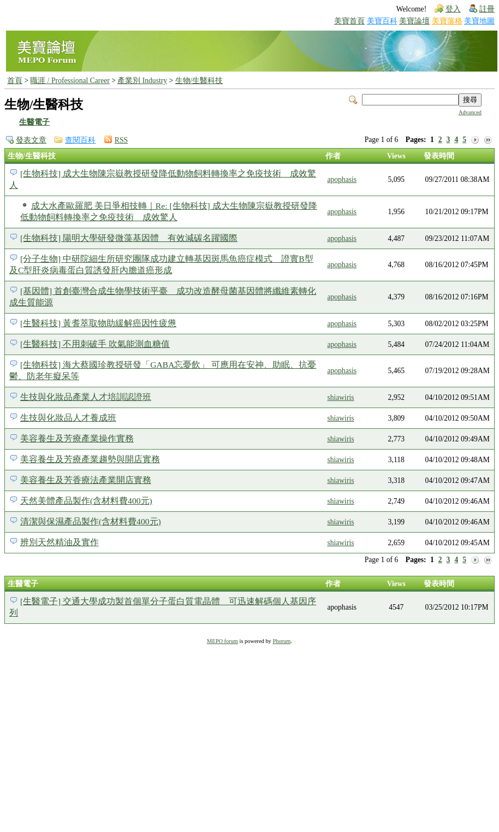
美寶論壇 (414, 21)
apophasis (342, 179)
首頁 (14, 80)
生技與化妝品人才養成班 (68, 417)
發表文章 (31, 140)
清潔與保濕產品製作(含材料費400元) (90, 521)
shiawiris (340, 397)
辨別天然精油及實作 (59, 542)
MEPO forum (222, 641)
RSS (121, 140)
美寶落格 (447, 21)
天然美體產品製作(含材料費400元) (86, 500)
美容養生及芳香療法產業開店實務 (85, 480)
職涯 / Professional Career (69, 80)
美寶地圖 (479, 21)
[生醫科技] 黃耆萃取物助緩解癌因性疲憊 (98, 323)
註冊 (487, 9)
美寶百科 (382, 21)
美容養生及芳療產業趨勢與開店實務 (90, 459)
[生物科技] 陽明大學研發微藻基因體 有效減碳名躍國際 (128, 238)
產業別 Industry (142, 80)
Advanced (470, 112)
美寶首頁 (349, 21)
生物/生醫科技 (199, 80)
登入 (453, 9)
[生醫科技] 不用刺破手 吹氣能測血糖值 (95, 344)
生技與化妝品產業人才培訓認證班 (85, 397)
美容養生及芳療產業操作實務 (77, 438)
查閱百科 (80, 140)
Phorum (281, 641)
